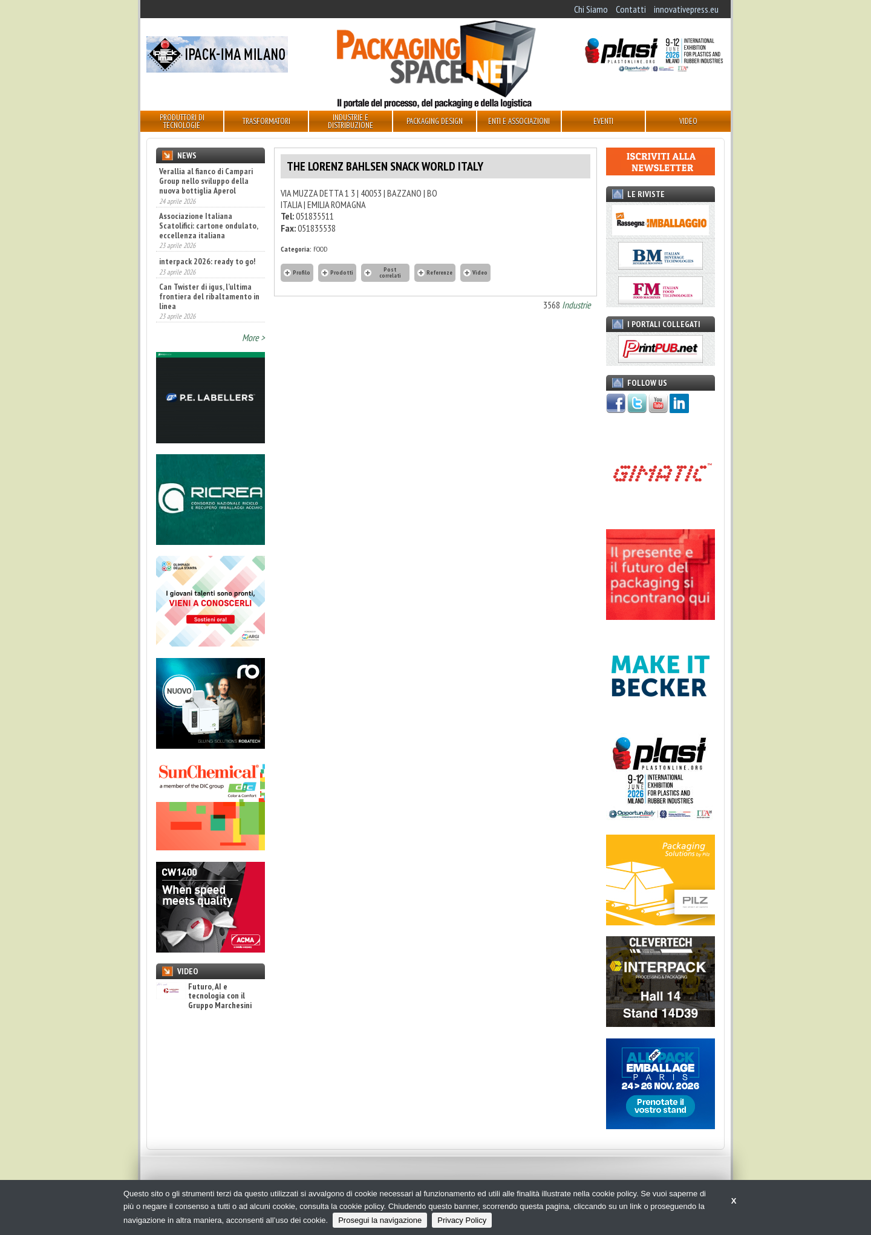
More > (253, 337)
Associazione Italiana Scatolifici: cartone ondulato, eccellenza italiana (208, 225)
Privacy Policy (461, 1220)
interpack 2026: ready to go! (207, 261)
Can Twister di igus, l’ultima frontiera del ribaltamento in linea (209, 296)
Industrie (576, 305)
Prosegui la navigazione (380, 1220)
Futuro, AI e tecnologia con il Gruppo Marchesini (204, 996)
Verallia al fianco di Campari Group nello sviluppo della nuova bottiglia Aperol (206, 180)
